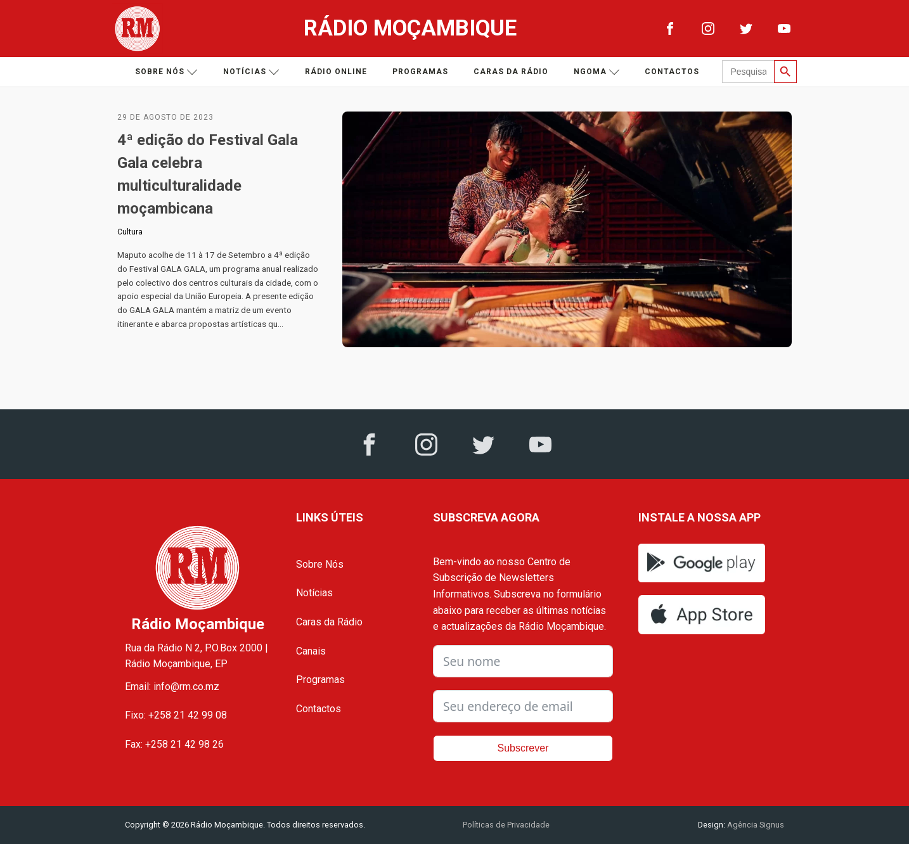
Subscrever (523, 748)
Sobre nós (166, 72)
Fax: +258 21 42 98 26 (174, 744)
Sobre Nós (320, 564)
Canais (311, 651)
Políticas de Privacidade (506, 824)
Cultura (130, 231)
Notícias (251, 72)
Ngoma (597, 72)
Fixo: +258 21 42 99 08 (176, 715)
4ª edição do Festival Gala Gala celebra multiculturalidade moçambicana (207, 174)
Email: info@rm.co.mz (172, 687)
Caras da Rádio (511, 71)
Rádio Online (336, 71)
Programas (420, 71)
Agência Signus (754, 824)
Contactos (672, 71)
